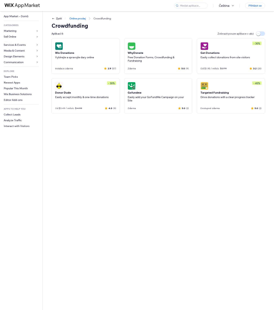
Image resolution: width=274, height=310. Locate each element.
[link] (21, 16)
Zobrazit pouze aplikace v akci (235, 33)
